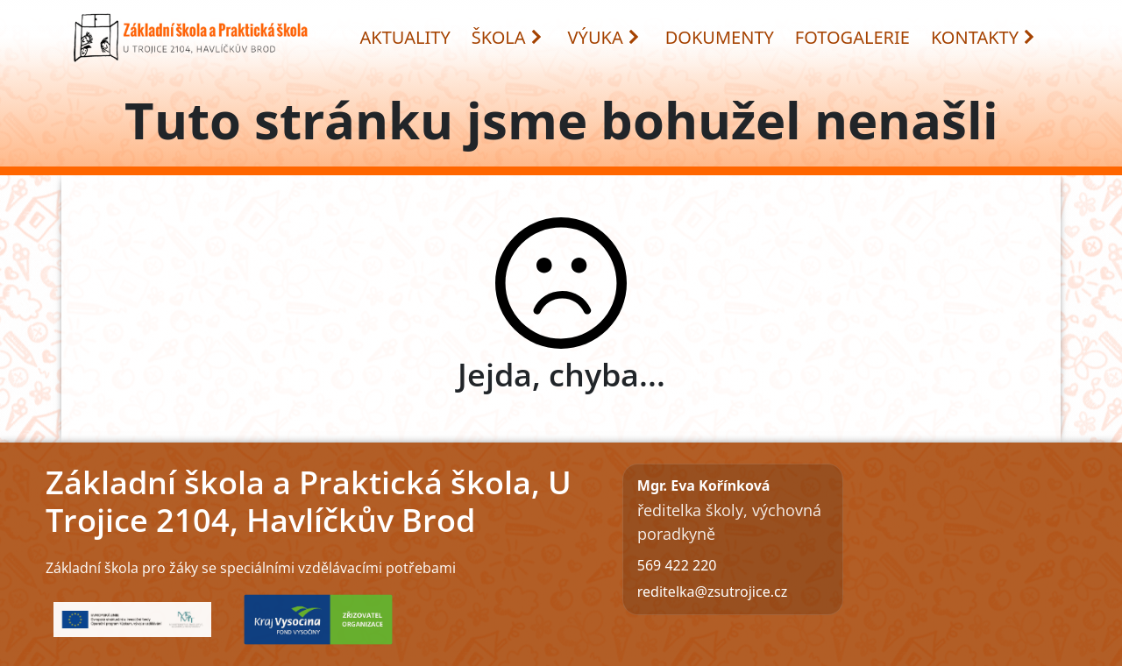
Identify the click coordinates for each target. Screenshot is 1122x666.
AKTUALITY (405, 37)
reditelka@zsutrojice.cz (712, 591)
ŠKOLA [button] (507, 37)
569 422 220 (677, 565)
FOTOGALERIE (852, 37)
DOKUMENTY (719, 37)
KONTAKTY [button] (983, 37)
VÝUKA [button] (604, 37)
